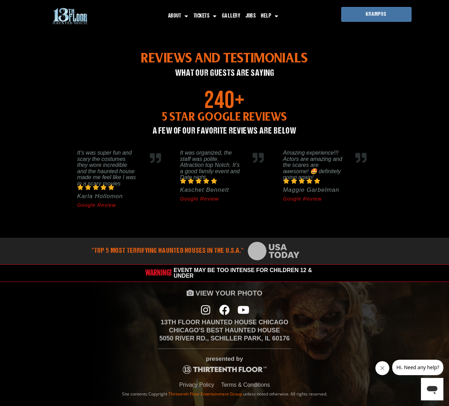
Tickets (205, 16)
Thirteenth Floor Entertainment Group (205, 394)
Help (270, 16)
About (178, 16)
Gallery (231, 16)
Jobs (251, 16)
